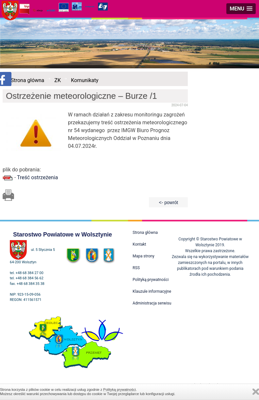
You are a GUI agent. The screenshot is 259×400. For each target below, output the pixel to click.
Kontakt (139, 244)
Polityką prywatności (119, 389)
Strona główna (27, 80)
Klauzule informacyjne (152, 291)
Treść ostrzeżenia (37, 177)
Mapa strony (143, 256)
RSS (136, 268)
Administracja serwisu (152, 303)
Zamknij (255, 392)
